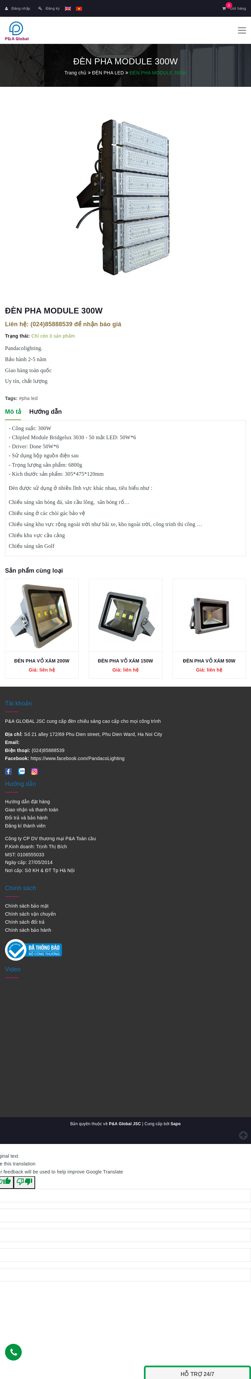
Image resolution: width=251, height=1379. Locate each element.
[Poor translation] (24, 1182)
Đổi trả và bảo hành (26, 817)
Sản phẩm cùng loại (34, 570)
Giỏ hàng (234, 8)
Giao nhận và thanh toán (31, 809)
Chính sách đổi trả (25, 922)
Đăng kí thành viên (25, 825)
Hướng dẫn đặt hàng (27, 801)
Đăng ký (49, 8)
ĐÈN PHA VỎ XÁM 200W (42, 661)
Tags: (12, 398)
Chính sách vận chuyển (30, 914)
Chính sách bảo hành (28, 930)
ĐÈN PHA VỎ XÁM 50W (209, 661)
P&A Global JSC (125, 1124)
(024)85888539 (51, 324)
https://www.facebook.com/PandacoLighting (77, 758)
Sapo (176, 1124)
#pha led (28, 398)
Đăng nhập (17, 8)
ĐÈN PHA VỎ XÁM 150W (125, 661)
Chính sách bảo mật (27, 906)
